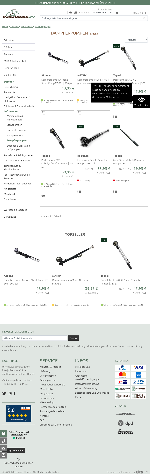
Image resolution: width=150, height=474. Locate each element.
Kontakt (44, 415)
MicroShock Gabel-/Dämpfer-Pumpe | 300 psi (129, 161)
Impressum (81, 371)
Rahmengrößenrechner (52, 411)
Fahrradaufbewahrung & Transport (17, 176)
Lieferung (45, 371)
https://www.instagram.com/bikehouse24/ (10, 393)
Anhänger (9, 54)
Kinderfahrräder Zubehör (17, 183)
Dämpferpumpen (16, 140)
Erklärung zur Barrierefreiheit (56, 424)
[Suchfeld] (91, 18)
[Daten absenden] (73, 338)
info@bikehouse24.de (14, 370)
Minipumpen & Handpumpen (15, 117)
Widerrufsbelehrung (86, 388)
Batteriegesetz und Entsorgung (92, 392)
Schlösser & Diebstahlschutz (19, 106)
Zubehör (14, 26)
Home (5, 26)
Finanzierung (47, 397)
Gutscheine (10, 199)
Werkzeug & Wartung (15, 209)
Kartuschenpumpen (17, 130)
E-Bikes (8, 47)
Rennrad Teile (11, 67)
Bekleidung (10, 216)
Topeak (117, 75)
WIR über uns (82, 366)
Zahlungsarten (48, 380)
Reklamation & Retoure (52, 384)
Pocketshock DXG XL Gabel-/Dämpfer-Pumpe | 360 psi (129, 83)
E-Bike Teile (10, 74)
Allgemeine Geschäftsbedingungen (87, 377)
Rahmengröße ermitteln (53, 406)
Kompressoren (15, 135)
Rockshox (82, 155)
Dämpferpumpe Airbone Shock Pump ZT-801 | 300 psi (56, 81)
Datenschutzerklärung (130, 346)
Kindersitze (10, 188)
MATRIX (81, 75)
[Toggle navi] (66, 12)
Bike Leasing (47, 402)
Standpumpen (14, 124)
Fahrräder (9, 40)
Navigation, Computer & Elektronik (17, 99)
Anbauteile (10, 92)
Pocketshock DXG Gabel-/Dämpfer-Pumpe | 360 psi (57, 163)
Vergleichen (46, 393)
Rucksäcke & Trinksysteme (18, 155)
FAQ (42, 420)
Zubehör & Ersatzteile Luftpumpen (18, 147)
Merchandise (11, 193)
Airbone (45, 75)
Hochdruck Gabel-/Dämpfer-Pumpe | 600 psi (92, 161)
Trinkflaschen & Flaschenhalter (12, 167)
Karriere (79, 397)
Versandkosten (48, 375)
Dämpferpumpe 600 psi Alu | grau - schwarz (93, 81)
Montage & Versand (50, 366)
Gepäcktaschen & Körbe (17, 160)
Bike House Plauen (21, 472)
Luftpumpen (26, 26)
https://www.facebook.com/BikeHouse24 (14, 393)
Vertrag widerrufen (13, 450)
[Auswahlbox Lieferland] (102, 12)
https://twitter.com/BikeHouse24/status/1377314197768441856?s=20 (4, 393)
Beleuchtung (11, 86)
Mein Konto (46, 389)
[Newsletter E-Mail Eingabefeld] (34, 338)
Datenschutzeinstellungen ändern (18, 464)
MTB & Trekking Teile (15, 60)
